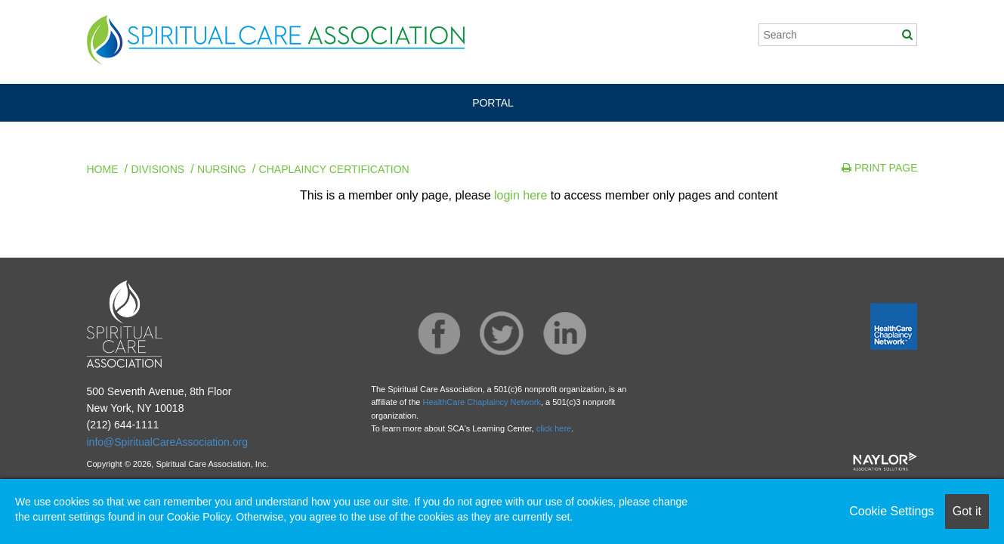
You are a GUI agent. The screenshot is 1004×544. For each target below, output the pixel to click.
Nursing (221, 169)
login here (520, 195)
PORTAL (493, 103)
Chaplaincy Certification (334, 169)
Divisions (157, 169)
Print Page (879, 168)
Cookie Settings (891, 511)
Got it (967, 511)
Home (103, 169)
